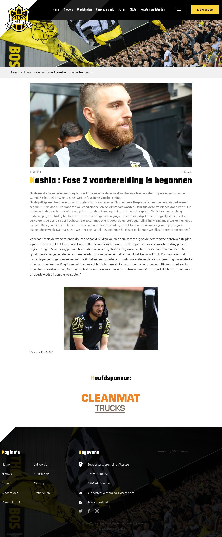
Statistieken (42, 493)
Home (56, 10)
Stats (133, 10)
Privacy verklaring (99, 502)
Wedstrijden (84, 10)
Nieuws (68, 10)
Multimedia (41, 474)
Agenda (7, 483)
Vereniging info (105, 10)
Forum (122, 10)
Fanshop (39, 483)
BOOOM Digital (116, 528)
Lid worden (205, 9)
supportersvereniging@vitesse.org (110, 493)
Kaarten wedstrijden (153, 10)
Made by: (101, 528)
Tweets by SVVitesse (172, 451)
